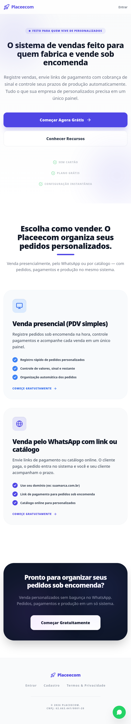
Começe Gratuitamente (34, 388)
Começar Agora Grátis (65, 119)
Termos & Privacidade (86, 685)
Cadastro (52, 685)
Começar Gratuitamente (65, 622)
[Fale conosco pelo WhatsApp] (119, 712)
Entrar (123, 7)
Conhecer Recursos (65, 138)
